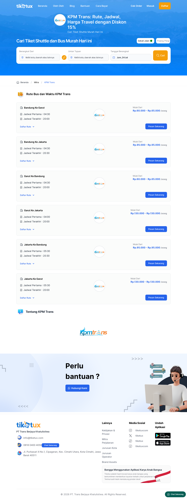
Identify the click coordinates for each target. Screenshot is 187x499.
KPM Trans (49, 82)
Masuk (150, 5)
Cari (160, 55)
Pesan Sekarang (156, 126)
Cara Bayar (102, 5)
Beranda (42, 5)
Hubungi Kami (77, 388)
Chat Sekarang (50, 445)
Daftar (164, 5)
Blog (72, 5)
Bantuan (85, 5)
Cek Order (136, 5)
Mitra (36, 82)
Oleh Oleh (58, 5)
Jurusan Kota (109, 447)
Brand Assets (109, 462)
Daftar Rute (27, 126)
